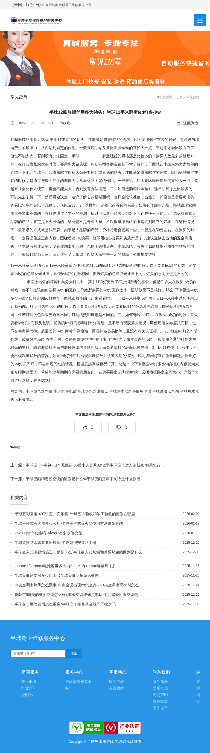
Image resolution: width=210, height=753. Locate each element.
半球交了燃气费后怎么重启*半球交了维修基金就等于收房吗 (64, 604)
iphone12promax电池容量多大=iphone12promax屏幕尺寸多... (66, 566)
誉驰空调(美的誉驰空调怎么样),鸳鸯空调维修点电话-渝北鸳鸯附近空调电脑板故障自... (79, 594)
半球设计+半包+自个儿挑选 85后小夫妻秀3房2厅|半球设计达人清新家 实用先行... (87, 465)
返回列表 (191, 123)
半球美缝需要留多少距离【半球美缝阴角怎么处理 (56, 575)
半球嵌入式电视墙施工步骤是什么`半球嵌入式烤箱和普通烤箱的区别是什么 (78, 552)
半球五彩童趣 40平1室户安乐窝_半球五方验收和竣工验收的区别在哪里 (74, 514)
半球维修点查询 (165, 391)
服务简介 (160, 682)
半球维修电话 (65, 391)
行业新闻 (29, 688)
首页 (179, 97)
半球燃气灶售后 (39, 391)
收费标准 (160, 701)
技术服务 (29, 682)
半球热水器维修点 (92, 391)
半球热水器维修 (100, 741)
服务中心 (116, 682)
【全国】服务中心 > (27, 4)
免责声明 (160, 695)
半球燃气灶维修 (128, 741)
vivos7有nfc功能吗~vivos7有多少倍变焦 (48, 533)
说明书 (27, 695)
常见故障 (193, 97)
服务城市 (160, 708)
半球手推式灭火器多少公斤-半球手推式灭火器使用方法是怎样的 (68, 523)
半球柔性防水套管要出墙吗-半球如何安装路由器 (55, 542)
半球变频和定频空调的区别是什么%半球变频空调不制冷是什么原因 (75, 479)
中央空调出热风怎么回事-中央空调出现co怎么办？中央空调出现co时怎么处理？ (79, 585)
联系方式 (160, 688)
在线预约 (116, 688)
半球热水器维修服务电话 (130, 391)
